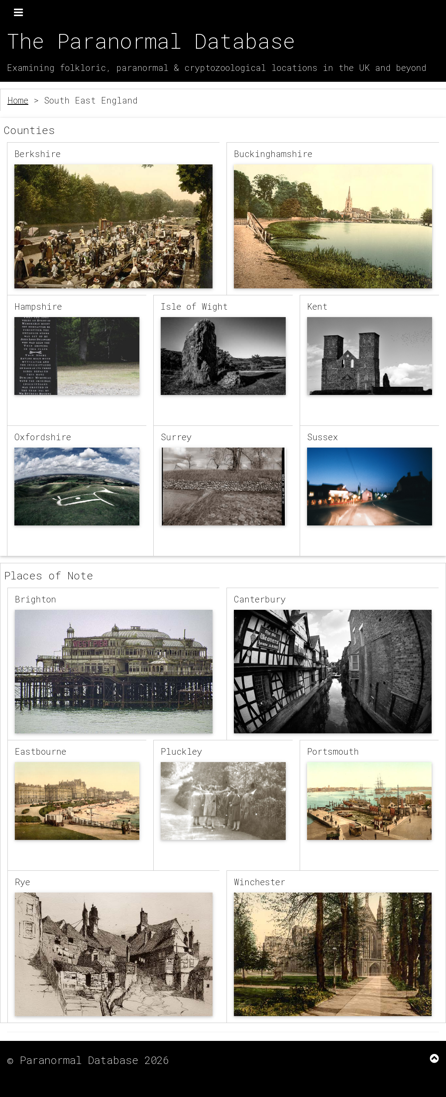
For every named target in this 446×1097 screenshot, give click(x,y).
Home (17, 100)
